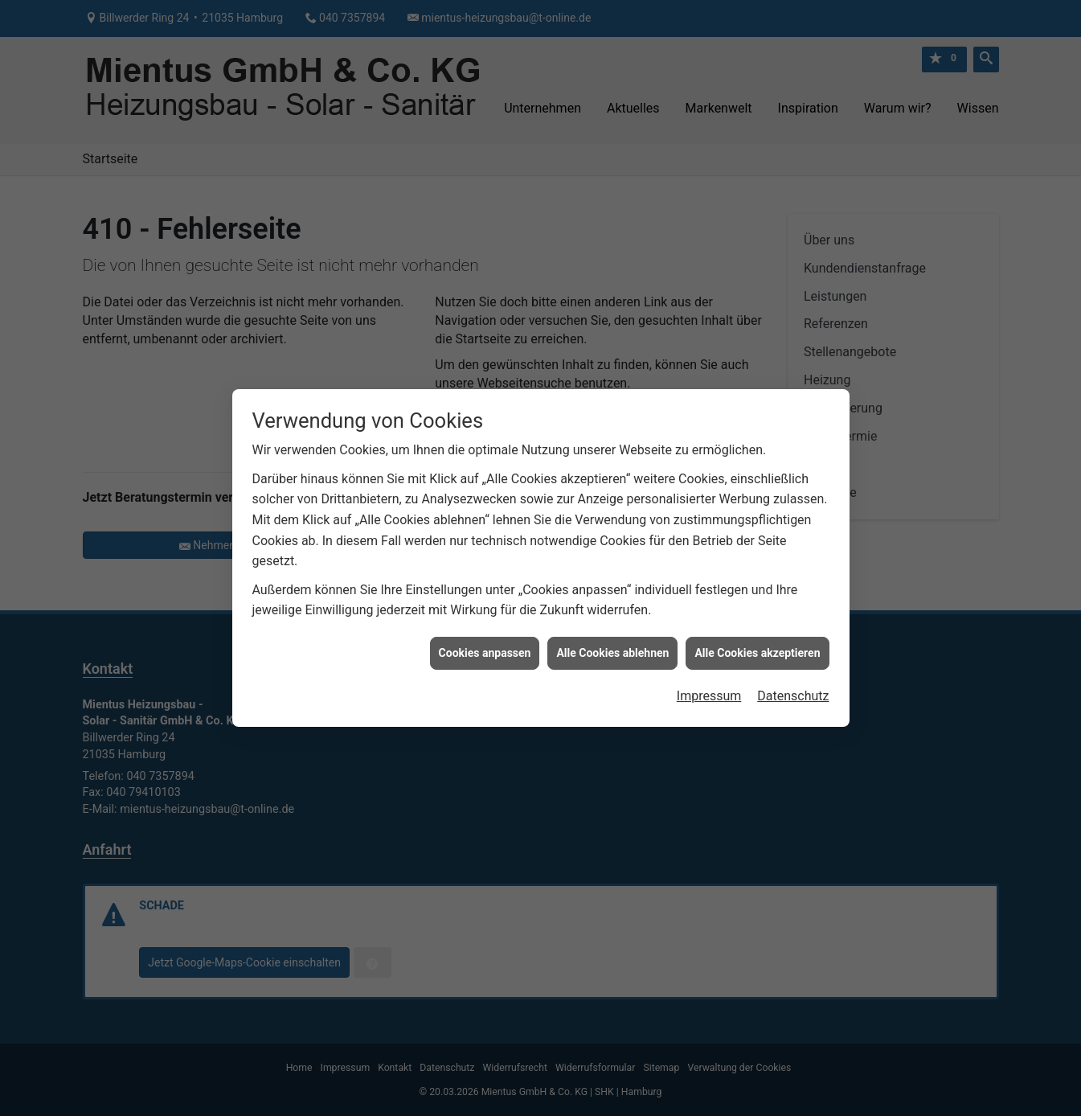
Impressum (709, 676)
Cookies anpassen (485, 632)
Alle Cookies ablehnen (612, 632)
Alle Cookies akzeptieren (757, 632)
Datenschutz (793, 676)
